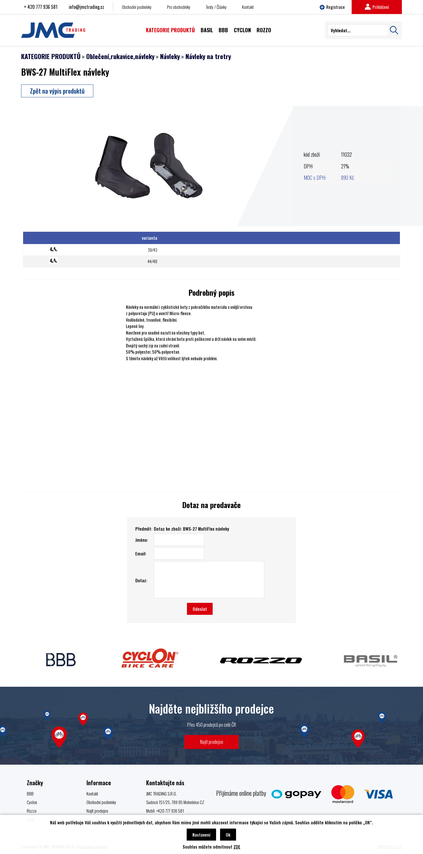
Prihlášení (377, 7)
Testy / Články (216, 7)
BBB (30, 793)
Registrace (332, 7)
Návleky (170, 56)
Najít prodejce (211, 741)
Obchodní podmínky (137, 7)
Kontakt (248, 7)
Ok (228, 834)
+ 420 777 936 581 (40, 6)
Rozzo (32, 810)
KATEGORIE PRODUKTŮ (50, 56)
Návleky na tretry (208, 56)
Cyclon (32, 802)
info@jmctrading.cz (86, 6)
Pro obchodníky (178, 7)
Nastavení (201, 834)
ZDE (236, 846)
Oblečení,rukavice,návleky (120, 56)
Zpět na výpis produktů (57, 90)
